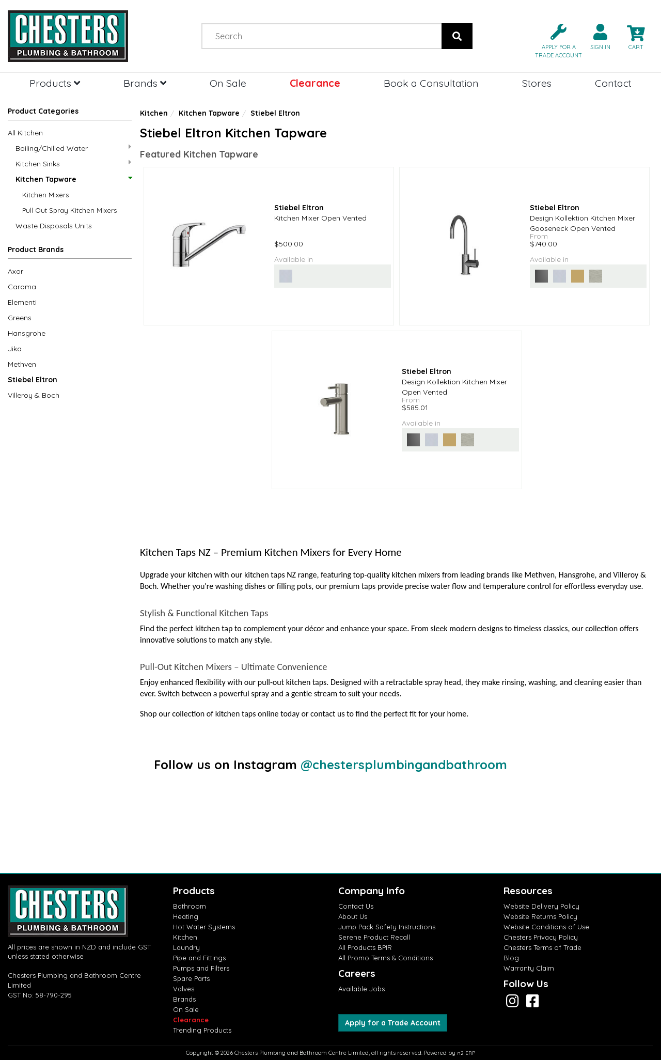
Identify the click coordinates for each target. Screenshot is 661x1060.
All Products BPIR (365, 947)
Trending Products (202, 1030)
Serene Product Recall (374, 937)
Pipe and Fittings (199, 958)
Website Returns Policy (540, 916)
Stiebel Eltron (32, 379)
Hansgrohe (26, 333)
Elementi (22, 302)
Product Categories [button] (43, 111)
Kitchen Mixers (45, 195)
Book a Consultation (431, 82)
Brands (144, 82)
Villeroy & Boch (33, 395)
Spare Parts (191, 978)
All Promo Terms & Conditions (385, 958)
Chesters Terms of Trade (542, 947)
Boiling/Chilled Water (73, 148)
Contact (613, 82)
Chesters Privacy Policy (540, 937)
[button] (554, 40)
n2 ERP (466, 1053)
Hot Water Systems (204, 927)
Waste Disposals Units (53, 225)
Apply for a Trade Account (392, 1022)
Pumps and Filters (201, 968)
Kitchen (154, 113)
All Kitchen (25, 132)
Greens (20, 317)
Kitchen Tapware (73, 179)
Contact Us (355, 906)
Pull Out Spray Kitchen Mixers (69, 210)
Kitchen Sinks (73, 163)
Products (54, 82)
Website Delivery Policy (541, 906)
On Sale (228, 82)
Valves (183, 989)
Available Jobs (361, 989)
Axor (15, 271)
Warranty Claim (528, 968)
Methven (22, 364)
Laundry (186, 947)
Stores (537, 82)
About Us (352, 916)
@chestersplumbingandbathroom (404, 764)
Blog (511, 958)
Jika (15, 348)
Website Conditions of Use (546, 927)
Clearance (315, 82)
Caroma (22, 286)
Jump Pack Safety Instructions (386, 927)
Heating (185, 916)
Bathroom (189, 906)
